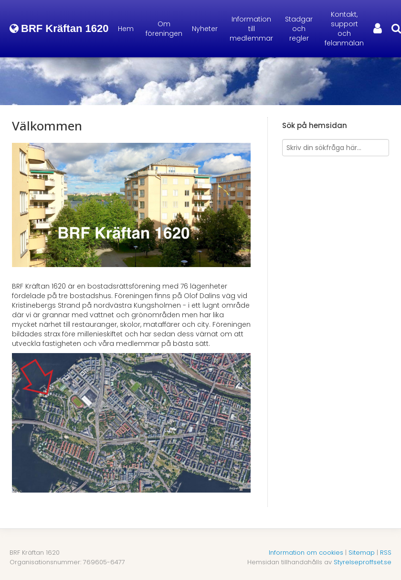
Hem (126, 28)
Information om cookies (306, 552)
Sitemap (361, 552)
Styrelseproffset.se (362, 562)
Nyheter (205, 28)
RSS (385, 552)
